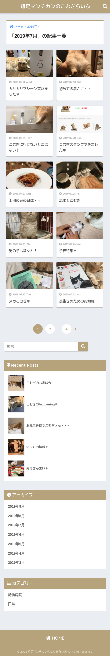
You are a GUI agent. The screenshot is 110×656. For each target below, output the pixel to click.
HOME (55, 638)
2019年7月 (16, 525)
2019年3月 (16, 563)
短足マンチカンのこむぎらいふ (56, 6)
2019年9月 (16, 506)
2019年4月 (16, 553)
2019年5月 (16, 544)
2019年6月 (16, 535)
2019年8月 (16, 516)
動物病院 (15, 595)
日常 (11, 604)
